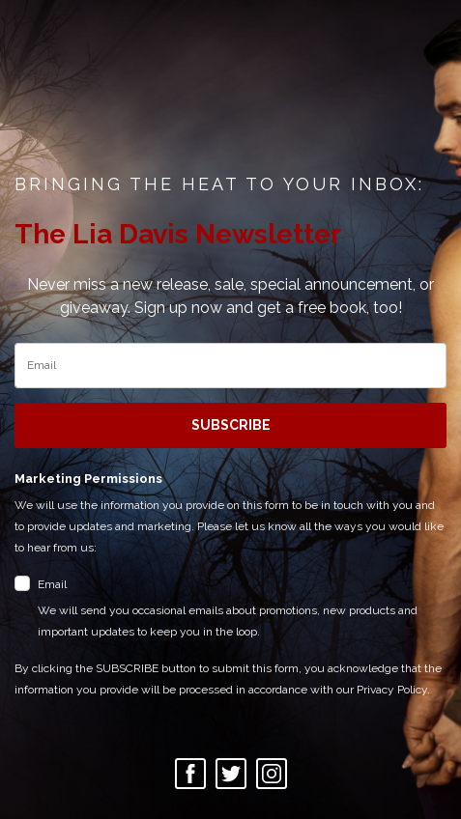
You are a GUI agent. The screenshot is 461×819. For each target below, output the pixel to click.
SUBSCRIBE (231, 425)
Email (242, 610)
